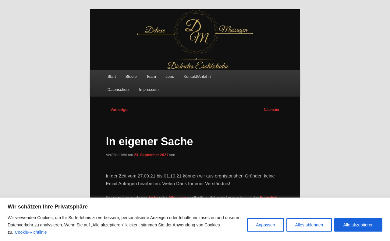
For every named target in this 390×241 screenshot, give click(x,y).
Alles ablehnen (309, 224)
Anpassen (265, 224)
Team (151, 76)
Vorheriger (117, 110)
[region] (195, 219)
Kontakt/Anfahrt (197, 76)
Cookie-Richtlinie (31, 232)
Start (112, 76)
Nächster (274, 110)
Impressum (148, 89)
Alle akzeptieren (358, 224)
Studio (131, 76)
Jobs (169, 76)
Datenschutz (118, 89)
